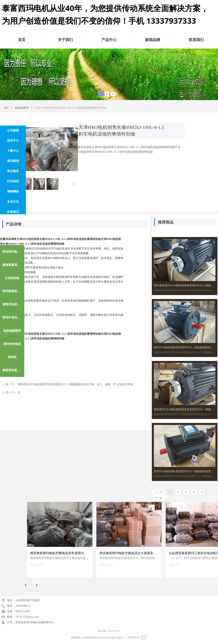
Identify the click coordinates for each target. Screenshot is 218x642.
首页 (6, 107)
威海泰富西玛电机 (13, 264)
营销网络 (13, 191)
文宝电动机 (12, 278)
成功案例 (13, 160)
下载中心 (13, 150)
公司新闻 (13, 130)
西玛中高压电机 (12, 317)
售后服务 (13, 171)
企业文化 (13, 201)
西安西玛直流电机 (13, 251)
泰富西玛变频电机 (13, 304)
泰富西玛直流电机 (13, 370)
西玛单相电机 (12, 344)
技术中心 (13, 140)
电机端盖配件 (22, 107)
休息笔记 (13, 211)
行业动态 (13, 181)
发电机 (12, 357)
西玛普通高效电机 (13, 291)
